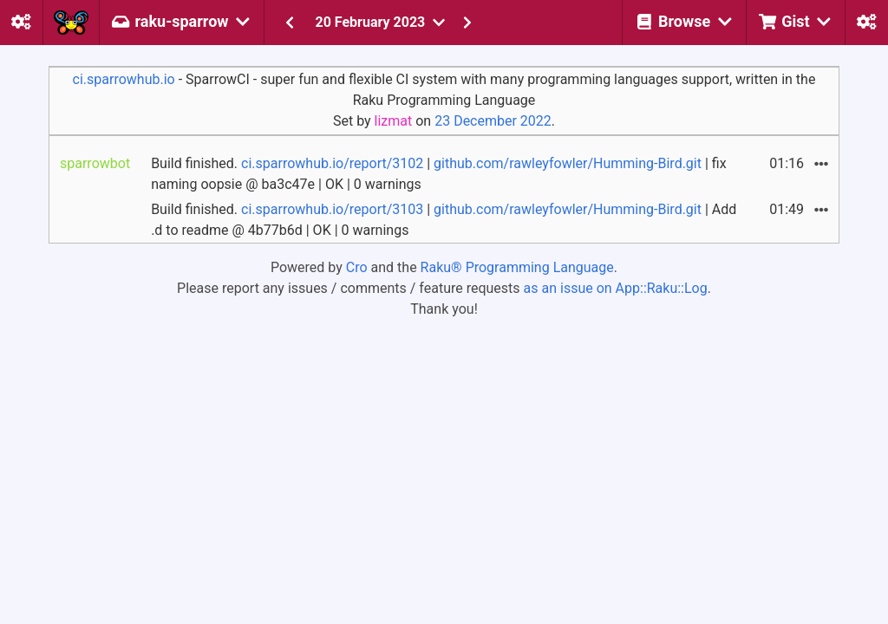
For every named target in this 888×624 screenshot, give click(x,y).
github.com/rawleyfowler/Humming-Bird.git (568, 163)
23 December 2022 (493, 121)
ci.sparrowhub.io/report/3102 (332, 163)
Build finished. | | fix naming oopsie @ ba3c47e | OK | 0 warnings (439, 173)
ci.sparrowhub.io (124, 79)
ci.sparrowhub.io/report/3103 (332, 209)
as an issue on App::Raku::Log (616, 288)
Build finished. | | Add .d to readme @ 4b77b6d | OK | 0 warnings (443, 219)
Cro (357, 267)
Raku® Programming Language (517, 267)
